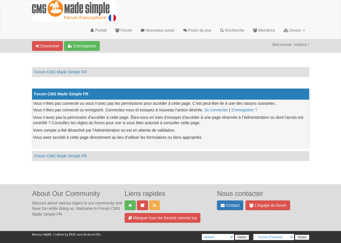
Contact (230, 205)
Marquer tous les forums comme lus (162, 218)
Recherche (232, 30)
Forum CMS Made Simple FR (60, 72)
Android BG (92, 234)
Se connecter (216, 110)
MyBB (47, 234)
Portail (98, 30)
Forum (123, 30)
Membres (264, 30)
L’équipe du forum (267, 205)
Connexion (47, 46)
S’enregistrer (82, 46)
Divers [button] (294, 30)
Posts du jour (197, 30)
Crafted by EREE (64, 234)
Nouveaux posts (157, 30)
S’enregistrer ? (244, 110)
